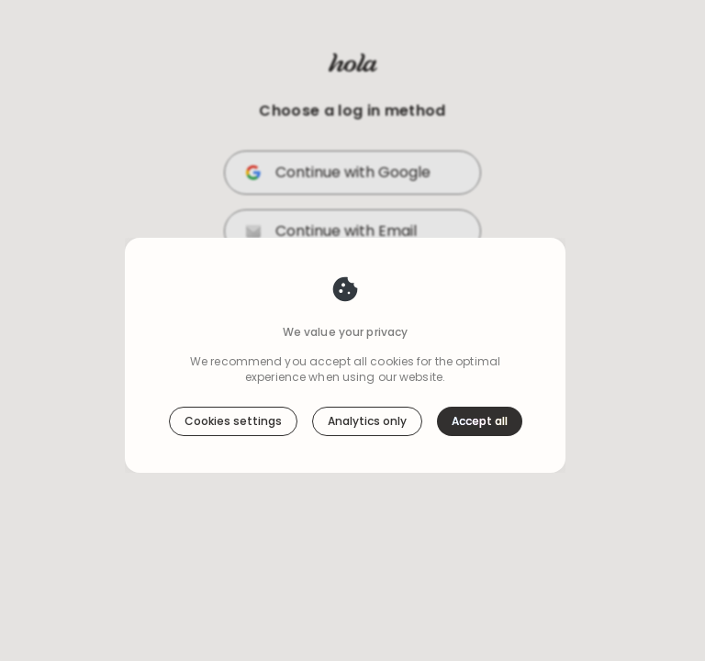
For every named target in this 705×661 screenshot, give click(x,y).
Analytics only (367, 381)
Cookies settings (233, 381)
